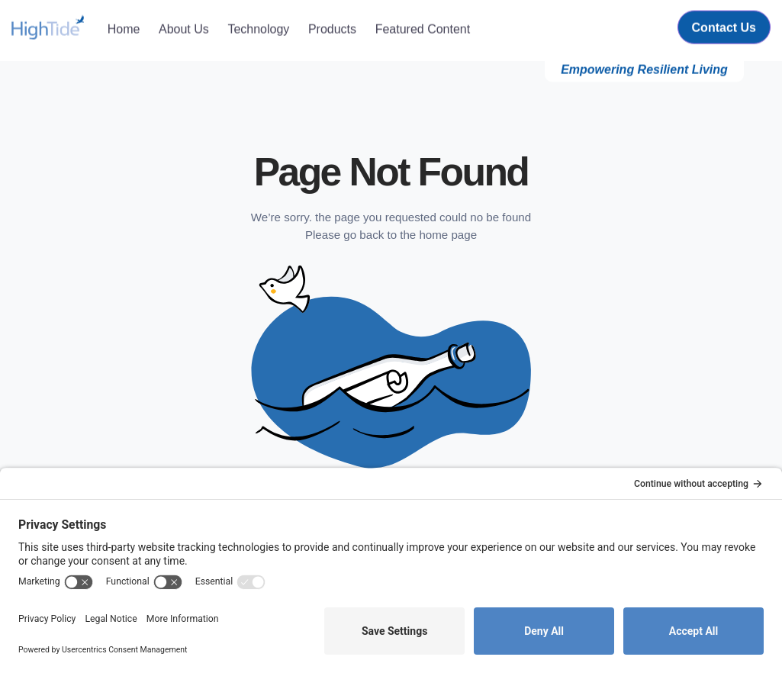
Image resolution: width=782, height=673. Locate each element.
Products (332, 26)
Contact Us (724, 25)
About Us (184, 26)
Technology (258, 26)
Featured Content (423, 26)
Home (124, 26)
